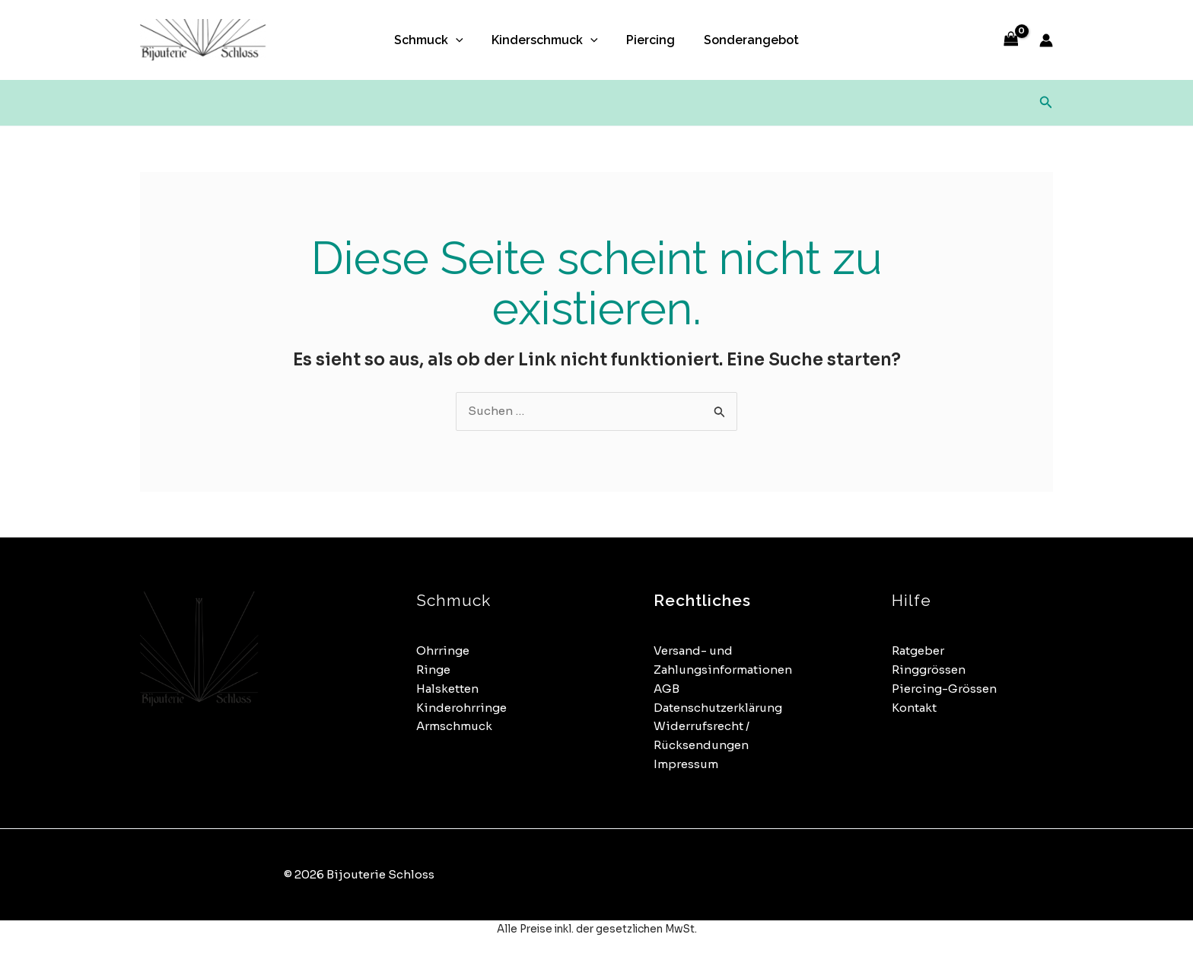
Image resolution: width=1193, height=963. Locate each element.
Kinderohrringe (461, 707)
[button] (461, 40)
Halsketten (447, 688)
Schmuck (434, 40)
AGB (666, 688)
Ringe (433, 669)
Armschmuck (454, 726)
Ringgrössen (929, 669)
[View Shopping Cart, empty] (1011, 40)
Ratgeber (918, 650)
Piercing (649, 40)
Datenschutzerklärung (718, 707)
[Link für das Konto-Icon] (1046, 40)
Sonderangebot (745, 40)
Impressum (686, 764)
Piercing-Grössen (944, 688)
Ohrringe (442, 650)
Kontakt (914, 707)
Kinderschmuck (547, 40)
